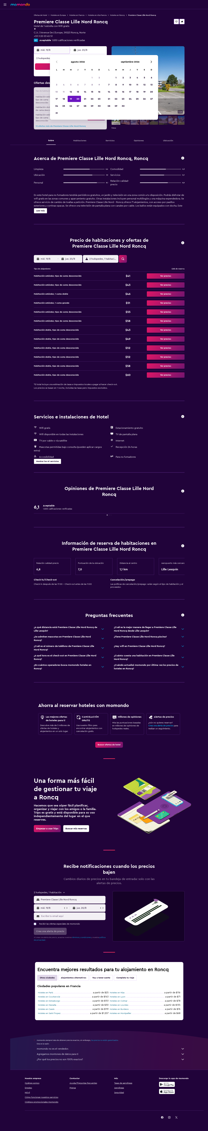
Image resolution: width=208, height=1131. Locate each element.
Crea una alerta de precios (160, 726)
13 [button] (78, 92)
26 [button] (70, 106)
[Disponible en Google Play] (167, 1084)
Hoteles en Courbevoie (49, 997)
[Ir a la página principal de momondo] (20, 4)
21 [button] (85, 99)
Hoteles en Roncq (117, 15)
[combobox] (72, 900)
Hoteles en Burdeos (119, 1009)
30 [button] (99, 106)
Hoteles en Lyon (117, 997)
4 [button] (63, 85)
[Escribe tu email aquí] (72, 916)
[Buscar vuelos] (5, 14)
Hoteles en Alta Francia (97, 15)
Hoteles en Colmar (118, 1001)
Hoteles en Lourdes (119, 1005)
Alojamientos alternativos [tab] (73, 978)
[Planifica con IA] (5, 32)
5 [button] (71, 85)
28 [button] (85, 106)
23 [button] (99, 99)
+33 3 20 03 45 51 (43, 36)
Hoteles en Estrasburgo (49, 1001)
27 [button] (78, 106)
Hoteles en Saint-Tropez (49, 1013)
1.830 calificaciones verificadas (68, 40)
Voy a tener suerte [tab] (101, 978)
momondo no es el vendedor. (111, 1049)
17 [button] (57, 99)
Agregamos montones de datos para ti (111, 1054)
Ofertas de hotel (40, 15)
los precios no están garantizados (104, 1040)
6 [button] (78, 85)
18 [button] (64, 99)
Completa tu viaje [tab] (125, 978)
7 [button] (85, 85)
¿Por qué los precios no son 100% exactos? (111, 1059)
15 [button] (92, 92)
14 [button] (85, 92)
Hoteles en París (45, 993)
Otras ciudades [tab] (47, 978)
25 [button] (63, 106)
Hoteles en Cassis (46, 1009)
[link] (109, 745)
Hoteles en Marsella (47, 1005)
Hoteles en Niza (117, 993)
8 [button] (92, 85)
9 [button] (99, 85)
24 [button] (56, 106)
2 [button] (99, 77)
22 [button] (92, 99)
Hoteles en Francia (76, 15)
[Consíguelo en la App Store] (167, 1091)
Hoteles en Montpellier (120, 1013)
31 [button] (57, 113)
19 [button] (71, 99)
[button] (5, 4)
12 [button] (71, 92)
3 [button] (56, 85)
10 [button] (56, 92)
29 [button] (92, 106)
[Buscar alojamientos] (5, 20)
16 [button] (99, 92)
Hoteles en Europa (58, 15)
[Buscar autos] (5, 26)
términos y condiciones (81, 937)
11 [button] (64, 92)
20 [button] (78, 99)
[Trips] (5, 41)
